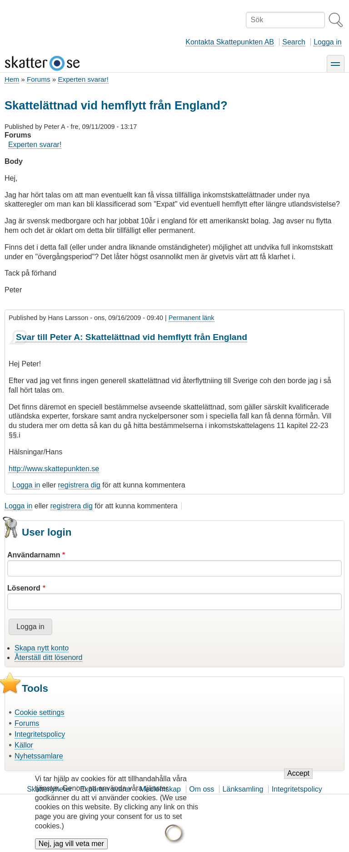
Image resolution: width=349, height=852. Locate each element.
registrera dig (79, 485)
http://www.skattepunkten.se (54, 469)
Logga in (327, 42)
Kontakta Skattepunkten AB (229, 42)
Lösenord (23, 588)
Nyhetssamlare (39, 756)
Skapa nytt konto (42, 648)
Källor (24, 745)
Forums (38, 79)
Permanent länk (191, 317)
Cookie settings (39, 712)
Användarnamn (33, 555)
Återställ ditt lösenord (48, 657)
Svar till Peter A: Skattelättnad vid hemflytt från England (131, 337)
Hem (12, 79)
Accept (298, 782)
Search (293, 42)
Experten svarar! (83, 79)
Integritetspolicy (40, 734)
